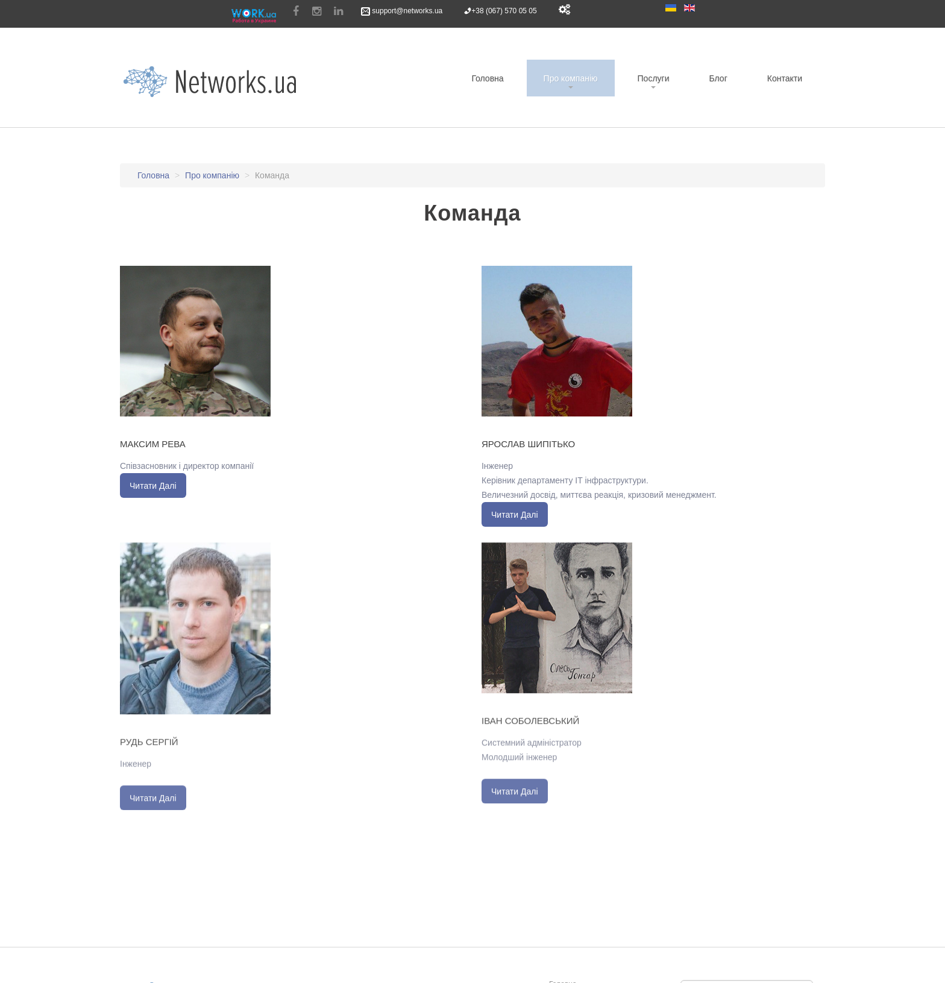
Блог (718, 78)
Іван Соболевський (530, 723)
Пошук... (680, 977)
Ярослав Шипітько (528, 443)
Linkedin (338, 11)
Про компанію (571, 78)
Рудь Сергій (149, 745)
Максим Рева (153, 443)
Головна (487, 78)
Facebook (296, 11)
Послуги (654, 78)
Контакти (784, 78)
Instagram (316, 11)
